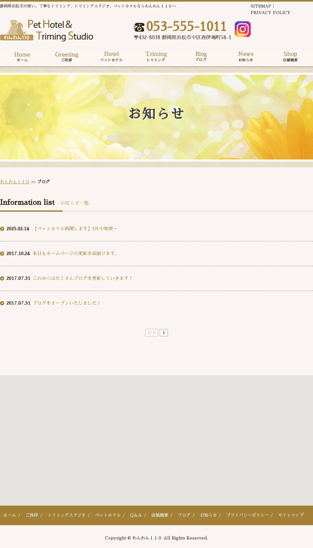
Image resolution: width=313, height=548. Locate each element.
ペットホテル (108, 515)
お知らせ (208, 515)
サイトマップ (291, 515)
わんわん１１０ (15, 182)
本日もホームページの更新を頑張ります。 (76, 253)
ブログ (184, 515)
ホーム (9, 515)
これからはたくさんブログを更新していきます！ (83, 278)
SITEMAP (261, 6)
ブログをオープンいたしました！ (67, 303)
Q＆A (136, 515)
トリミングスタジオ (67, 515)
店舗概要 (159, 515)
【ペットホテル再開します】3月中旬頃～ (75, 228)
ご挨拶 (31, 515)
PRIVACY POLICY (271, 13)
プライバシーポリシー (247, 515)
